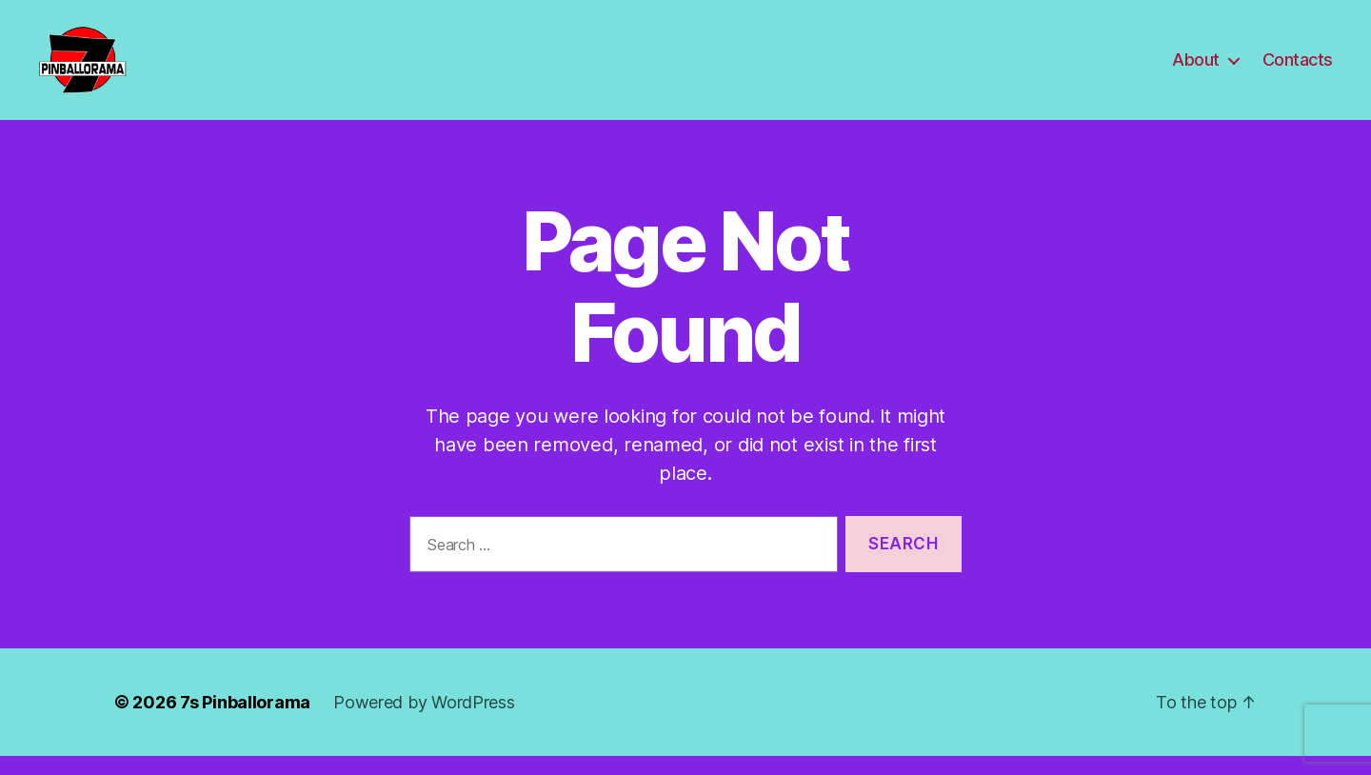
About (1196, 69)
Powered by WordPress (424, 721)
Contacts (1297, 69)
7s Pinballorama (245, 721)
